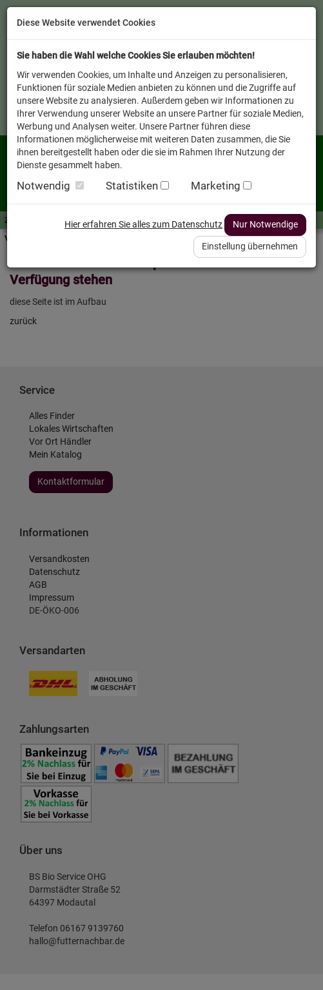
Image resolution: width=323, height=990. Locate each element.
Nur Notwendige (265, 224)
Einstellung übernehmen (250, 246)
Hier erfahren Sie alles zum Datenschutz (143, 224)
